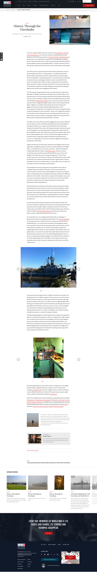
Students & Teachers (44, 5)
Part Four (67, 400)
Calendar (35, 1)
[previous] (18, 269)
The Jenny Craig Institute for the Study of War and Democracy (41, 462)
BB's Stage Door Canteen (44, 1)
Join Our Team (20, 567)
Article (27, 23)
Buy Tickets (43, 549)
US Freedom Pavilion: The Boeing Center (58, 57)
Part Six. (34, 402)
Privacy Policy (20, 571)
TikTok (78, 1)
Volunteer (20, 569)
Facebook (68, 1)
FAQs (29, 571)
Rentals (29, 569)
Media (29, 564)
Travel (20, 1)
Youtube (73, 1)
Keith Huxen (47, 436)
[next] (78, 269)
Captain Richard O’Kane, (42, 101)
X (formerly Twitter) (75, 1)
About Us (53, 5)
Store (25, 1)
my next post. (53, 394)
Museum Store (66, 549)
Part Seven (39, 402)
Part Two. (35, 406)
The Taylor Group (36, 390)
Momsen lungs (51, 151)
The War (35, 5)
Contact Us (30, 567)
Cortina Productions (64, 219)
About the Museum (22, 564)
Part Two (56, 400)
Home (8, 9)
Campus (29, 1)
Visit (19, 5)
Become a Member (52, 549)
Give (59, 5)
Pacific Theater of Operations (63, 462)
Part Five (29, 402)
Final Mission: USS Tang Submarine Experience (39, 400)
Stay (24, 5)
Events (29, 5)
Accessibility (20, 573)
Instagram (71, 1)
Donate (59, 549)
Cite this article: (34, 450)
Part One (64, 404)
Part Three (61, 400)
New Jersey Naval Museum (45, 211)
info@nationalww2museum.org (24, 560)
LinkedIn (80, 1)
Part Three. (40, 406)
